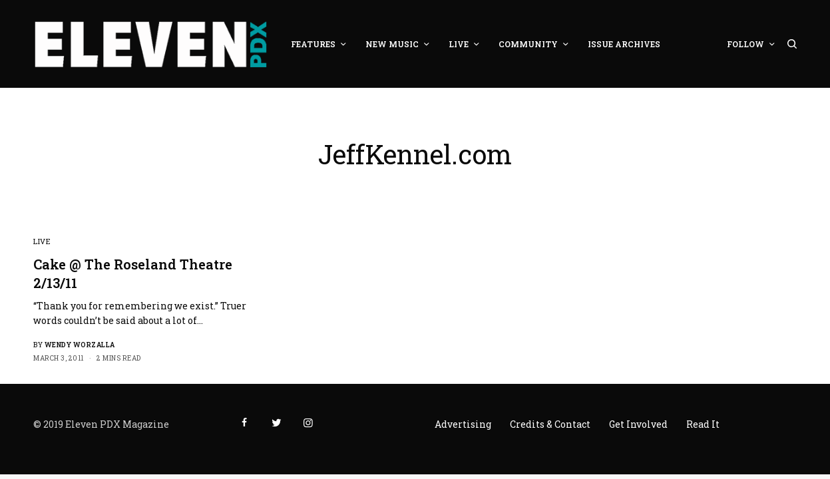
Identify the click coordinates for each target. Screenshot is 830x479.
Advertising (463, 424)
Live (42, 241)
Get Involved (638, 424)
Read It (703, 424)
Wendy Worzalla (80, 345)
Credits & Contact (550, 424)
